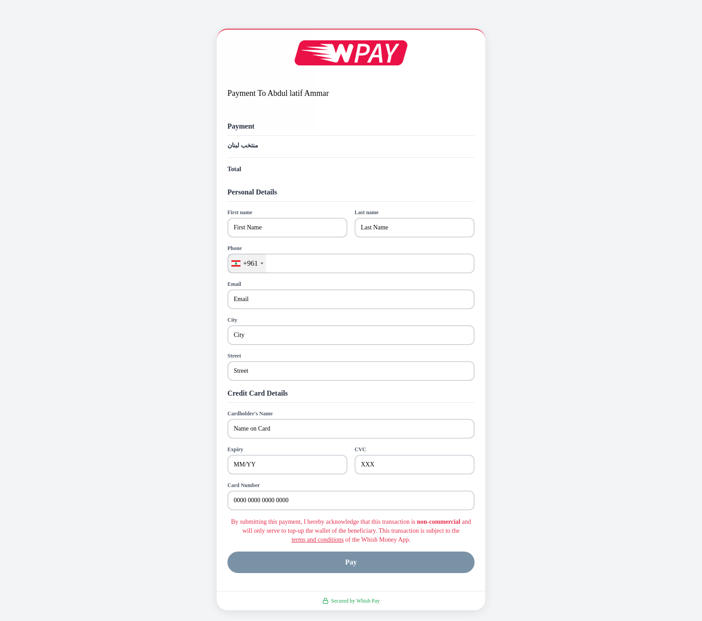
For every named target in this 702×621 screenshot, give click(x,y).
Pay (351, 562)
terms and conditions (317, 539)
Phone (234, 248)
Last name (367, 212)
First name (240, 212)
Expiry (235, 449)
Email (234, 284)
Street (234, 356)
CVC (360, 449)
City (232, 320)
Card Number (243, 485)
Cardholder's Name (250, 413)
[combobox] (247, 263)
